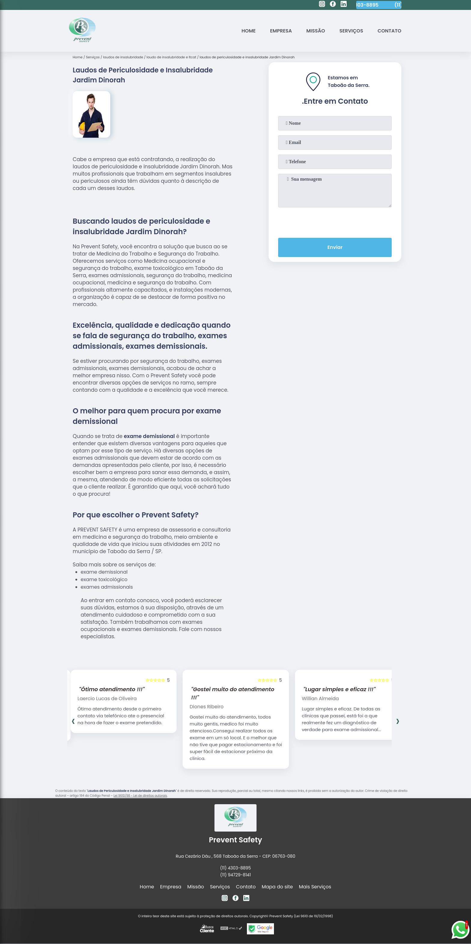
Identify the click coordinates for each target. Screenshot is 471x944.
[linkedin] (344, 5)
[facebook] (333, 5)
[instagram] (322, 5)
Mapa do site (277, 886)
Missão (315, 30)
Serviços (351, 30)
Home (249, 30)
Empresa (281, 30)
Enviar (334, 247)
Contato (389, 30)
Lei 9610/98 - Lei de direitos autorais (140, 795)
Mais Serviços (315, 886)
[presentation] (335, 221)
